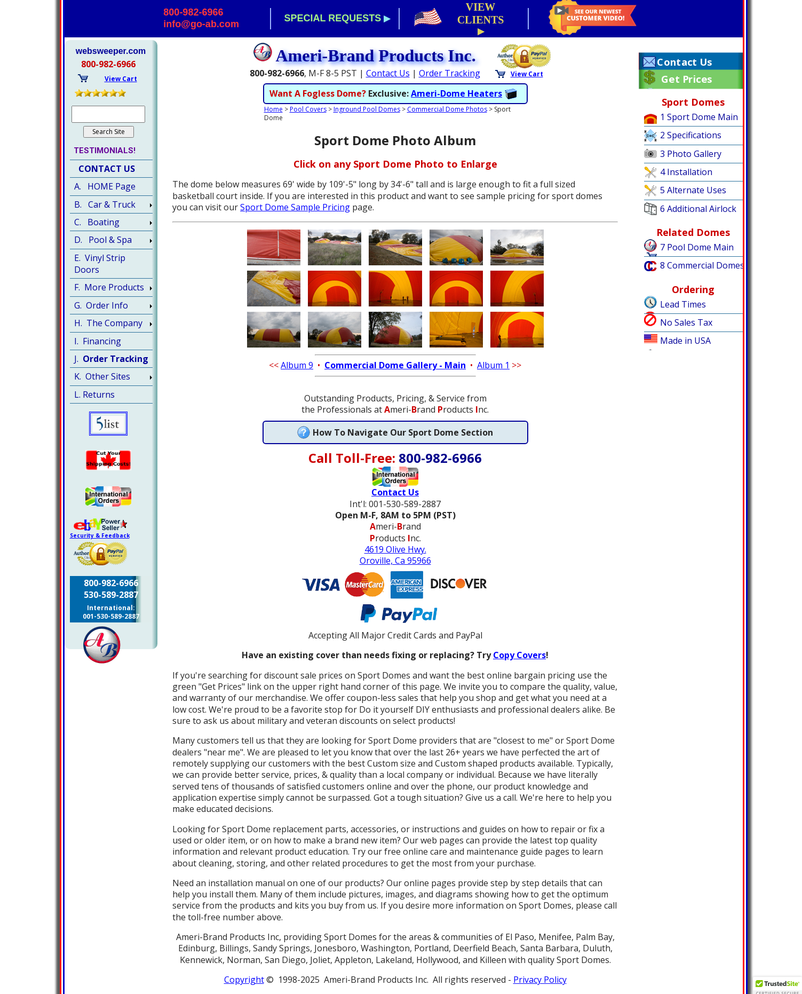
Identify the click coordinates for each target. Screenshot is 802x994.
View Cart (527, 73)
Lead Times (683, 304)
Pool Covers (308, 109)
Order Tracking (449, 73)
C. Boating (97, 222)
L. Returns (94, 394)
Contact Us (388, 73)
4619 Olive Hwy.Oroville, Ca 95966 (395, 554)
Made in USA (685, 340)
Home (273, 109)
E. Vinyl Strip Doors (99, 263)
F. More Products (109, 287)
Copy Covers (519, 655)
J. (111, 359)
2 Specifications (690, 135)
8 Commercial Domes (702, 265)
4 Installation (686, 172)
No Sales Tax (686, 322)
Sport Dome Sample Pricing (295, 207)
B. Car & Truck (105, 204)
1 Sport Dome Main (699, 117)
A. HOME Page (105, 186)
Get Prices (686, 79)
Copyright (244, 979)
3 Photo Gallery (690, 154)
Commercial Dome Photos (447, 109)
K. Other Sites (102, 376)
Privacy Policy (540, 979)
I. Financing (97, 341)
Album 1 (493, 365)
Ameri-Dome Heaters (456, 93)
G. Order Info (101, 305)
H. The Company (108, 323)
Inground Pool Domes (366, 109)
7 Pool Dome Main (697, 247)
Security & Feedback (100, 535)
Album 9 (297, 365)
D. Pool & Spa (103, 240)
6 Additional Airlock (698, 209)
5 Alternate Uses (693, 190)
